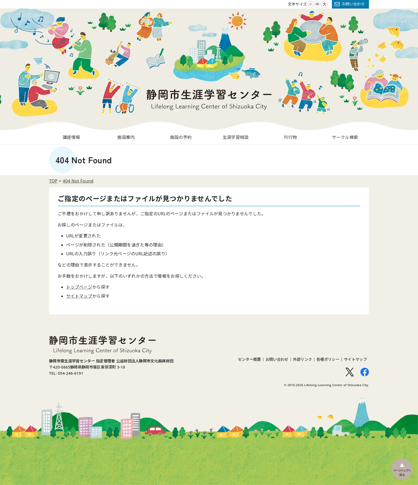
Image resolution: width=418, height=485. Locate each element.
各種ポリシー (327, 359)
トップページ (79, 287)
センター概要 (249, 359)
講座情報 (71, 137)
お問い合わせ (353, 3)
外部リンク (302, 359)
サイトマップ (79, 296)
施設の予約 (181, 137)
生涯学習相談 (236, 137)
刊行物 (290, 137)
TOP (53, 181)
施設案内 (126, 137)
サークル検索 (345, 137)
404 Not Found (78, 181)
